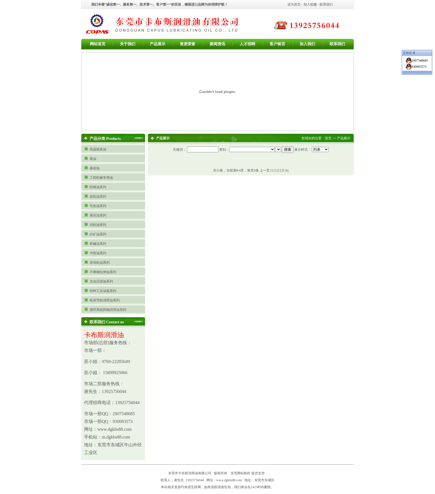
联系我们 (326, 4)
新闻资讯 (217, 44)
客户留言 (277, 44)
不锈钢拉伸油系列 (103, 272)
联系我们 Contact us (107, 322)
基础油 (95, 168)
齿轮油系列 (98, 196)
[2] (277, 170)
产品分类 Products (105, 139)
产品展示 (157, 44)
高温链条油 (98, 149)
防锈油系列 (98, 187)
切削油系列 (98, 225)
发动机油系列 (100, 262)
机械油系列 (98, 244)
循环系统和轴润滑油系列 (108, 310)
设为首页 (294, 4)
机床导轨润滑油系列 (105, 300)
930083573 (418, 67)
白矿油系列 (98, 234)
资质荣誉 (187, 44)
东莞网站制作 (241, 473)
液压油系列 (98, 215)
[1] (272, 170)
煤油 (93, 159)
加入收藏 (310, 4)
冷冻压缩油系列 (101, 281)
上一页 (265, 170)
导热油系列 (98, 206)
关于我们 (127, 44)
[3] (282, 170)
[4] (287, 170)
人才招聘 (247, 44)
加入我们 (307, 44)
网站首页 (97, 44)
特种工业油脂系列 (103, 291)
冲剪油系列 (98, 253)
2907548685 (419, 60)
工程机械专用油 (101, 178)
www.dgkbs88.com (229, 480)
